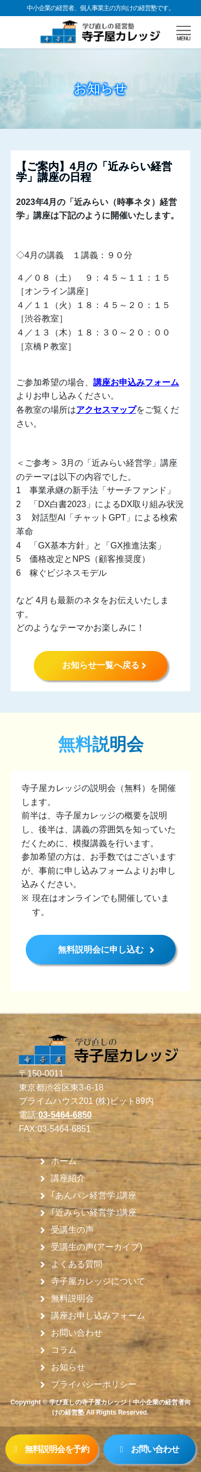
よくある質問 (76, 1264)
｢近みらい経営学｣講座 (94, 1213)
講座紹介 (68, 1178)
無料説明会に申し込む (101, 949)
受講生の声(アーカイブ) (97, 1247)
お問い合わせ (76, 1333)
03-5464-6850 (65, 1114)
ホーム (64, 1161)
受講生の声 (72, 1230)
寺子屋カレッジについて (98, 1281)
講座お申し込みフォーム (98, 1316)
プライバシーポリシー (94, 1384)
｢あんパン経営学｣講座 (94, 1195)
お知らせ (68, 1367)
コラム (64, 1350)
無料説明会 (72, 1298)
